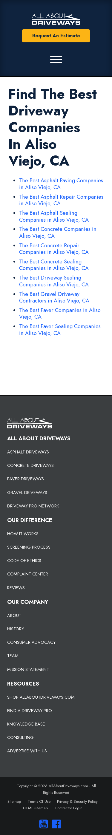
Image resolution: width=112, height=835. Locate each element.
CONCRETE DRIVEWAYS (30, 465)
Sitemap (14, 801)
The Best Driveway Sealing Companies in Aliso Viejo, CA (54, 281)
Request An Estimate (56, 35)
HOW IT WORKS (23, 534)
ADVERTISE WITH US (27, 751)
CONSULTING (20, 737)
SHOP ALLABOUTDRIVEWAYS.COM (41, 697)
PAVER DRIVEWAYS (25, 479)
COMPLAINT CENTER (27, 574)
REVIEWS (16, 588)
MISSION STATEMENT (28, 669)
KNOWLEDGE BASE (26, 724)
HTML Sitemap (35, 808)
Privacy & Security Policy (77, 801)
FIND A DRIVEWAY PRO (29, 711)
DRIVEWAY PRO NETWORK (33, 506)
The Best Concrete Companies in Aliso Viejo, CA (57, 232)
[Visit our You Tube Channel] (42, 824)
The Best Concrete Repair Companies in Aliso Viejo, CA (54, 249)
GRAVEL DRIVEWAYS (27, 493)
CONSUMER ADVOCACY (31, 642)
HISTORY (15, 629)
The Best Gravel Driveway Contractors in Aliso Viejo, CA (54, 297)
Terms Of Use (39, 801)
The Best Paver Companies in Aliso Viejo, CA (60, 313)
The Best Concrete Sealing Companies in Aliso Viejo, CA (54, 265)
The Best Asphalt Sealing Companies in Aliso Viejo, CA (54, 216)
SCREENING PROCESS (28, 547)
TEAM (13, 656)
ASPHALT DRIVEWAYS (28, 452)
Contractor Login (68, 808)
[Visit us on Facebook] (55, 824)
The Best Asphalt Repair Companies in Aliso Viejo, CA (61, 200)
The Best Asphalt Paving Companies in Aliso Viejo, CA (61, 184)
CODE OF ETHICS (24, 561)
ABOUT (14, 615)
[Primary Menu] (56, 59)
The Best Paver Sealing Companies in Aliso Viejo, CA (60, 329)
